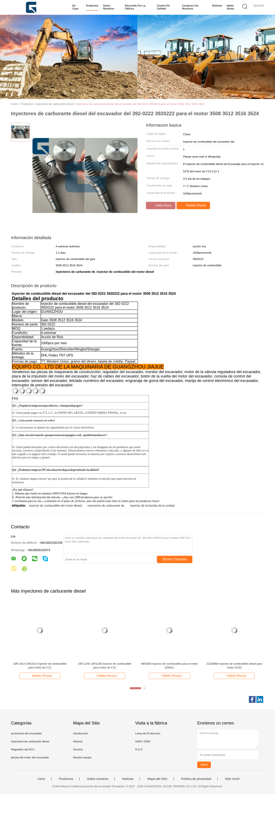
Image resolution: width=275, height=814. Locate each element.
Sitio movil (232, 778)
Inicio (41, 778)
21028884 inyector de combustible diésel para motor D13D (234, 665)
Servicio (78, 749)
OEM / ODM (142, 741)
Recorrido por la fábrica (135, 7)
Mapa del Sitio (157, 778)
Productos (92, 5)
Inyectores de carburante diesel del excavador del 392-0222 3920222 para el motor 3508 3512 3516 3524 (140, 104)
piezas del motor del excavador (30, 757)
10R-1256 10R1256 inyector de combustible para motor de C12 (104, 665)
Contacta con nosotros (190, 7)
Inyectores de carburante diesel (30, 741)
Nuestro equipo (82, 757)
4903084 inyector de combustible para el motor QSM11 (169, 665)
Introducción (80, 733)
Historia (77, 741)
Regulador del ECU (23, 749)
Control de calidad (163, 7)
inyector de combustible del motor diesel (55, 505)
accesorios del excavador (26, 733)
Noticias (217, 5)
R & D (139, 749)
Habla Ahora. (231, 7)
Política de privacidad (196, 778)
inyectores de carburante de (106, 505)
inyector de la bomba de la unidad (152, 505)
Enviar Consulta (175, 559)
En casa (75, 7)
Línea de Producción (147, 733)
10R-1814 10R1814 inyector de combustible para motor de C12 (40, 665)
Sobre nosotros (108, 7)
